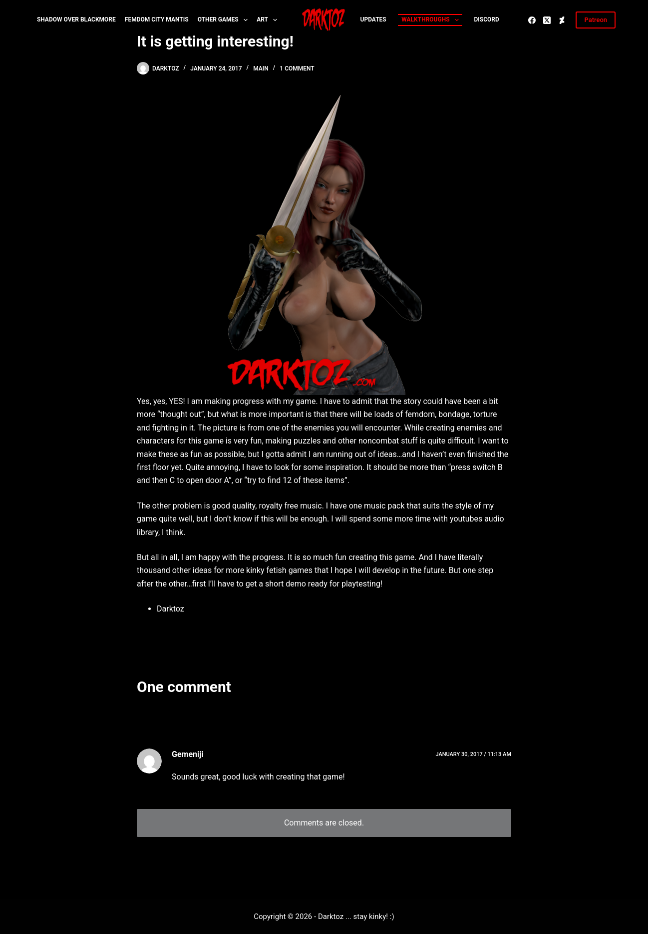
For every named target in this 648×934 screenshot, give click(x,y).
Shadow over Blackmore (76, 19)
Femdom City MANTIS (157, 19)
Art (269, 20)
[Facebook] (532, 20)
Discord (486, 19)
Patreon (595, 20)
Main (261, 68)
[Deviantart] (562, 20)
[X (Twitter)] (547, 20)
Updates (373, 19)
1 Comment (297, 68)
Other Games (225, 20)
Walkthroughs (431, 20)
